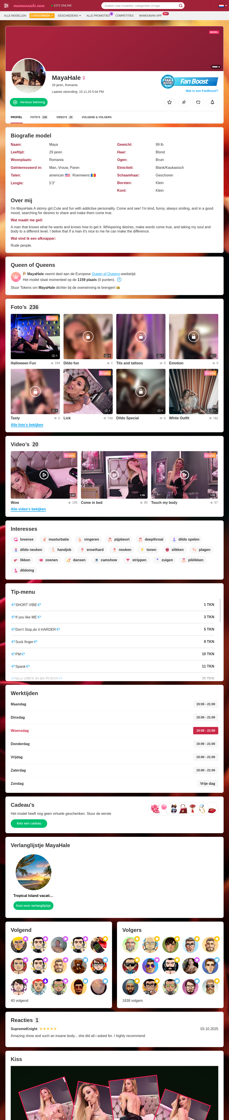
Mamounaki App (151, 15)
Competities (124, 15)
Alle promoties (99, 15)
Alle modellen (15, 15)
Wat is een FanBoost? (202, 91)
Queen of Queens (106, 274)
